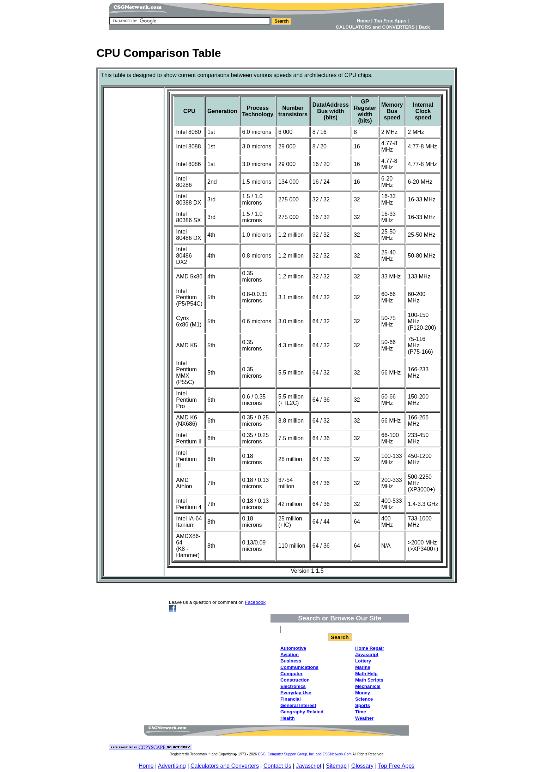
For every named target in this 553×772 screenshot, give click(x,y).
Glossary (362, 766)
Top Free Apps (396, 766)
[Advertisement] (276, 32)
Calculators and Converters (224, 766)
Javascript (308, 766)
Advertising (172, 766)
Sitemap (336, 766)
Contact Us (277, 766)
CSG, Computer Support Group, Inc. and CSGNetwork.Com (305, 754)
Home (146, 766)
